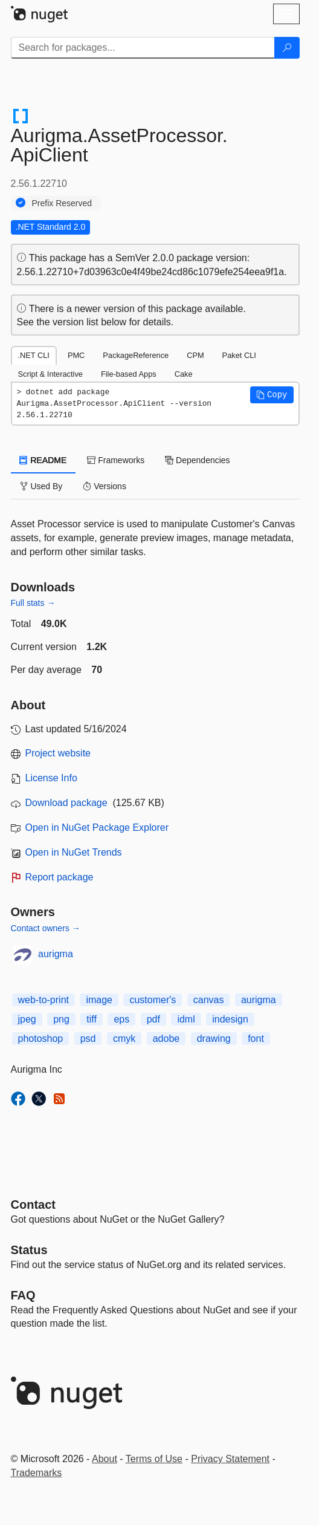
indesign (230, 1019)
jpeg (27, 1019)
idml (186, 1019)
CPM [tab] (195, 355)
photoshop (40, 1038)
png (61, 1019)
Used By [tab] (41, 486)
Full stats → (33, 603)
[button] (272, 394)
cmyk (124, 1038)
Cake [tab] (184, 374)
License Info (51, 778)
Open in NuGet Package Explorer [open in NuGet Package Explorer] (97, 827)
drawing (214, 1038)
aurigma (55, 954)
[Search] (287, 48)
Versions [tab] (104, 486)
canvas (208, 1000)
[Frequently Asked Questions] (23, 1295)
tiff (91, 1019)
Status (29, 1250)
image (99, 1000)
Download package (66, 803)
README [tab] (43, 460)
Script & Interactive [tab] (50, 374)
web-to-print (43, 1000)
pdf (153, 1019)
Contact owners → (45, 928)
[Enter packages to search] (143, 48)
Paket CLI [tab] (239, 355)
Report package (59, 877)
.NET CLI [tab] (34, 355)
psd (88, 1038)
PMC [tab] (76, 355)
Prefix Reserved (62, 203)
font (256, 1038)
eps (121, 1019)
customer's (152, 1000)
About (104, 1459)
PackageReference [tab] (136, 355)
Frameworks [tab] (115, 460)
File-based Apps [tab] (128, 374)
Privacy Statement (230, 1459)
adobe (166, 1038)
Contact (33, 1204)
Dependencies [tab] (197, 460)
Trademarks (36, 1473)
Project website (58, 753)
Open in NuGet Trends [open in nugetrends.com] (73, 852)
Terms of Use (154, 1459)
